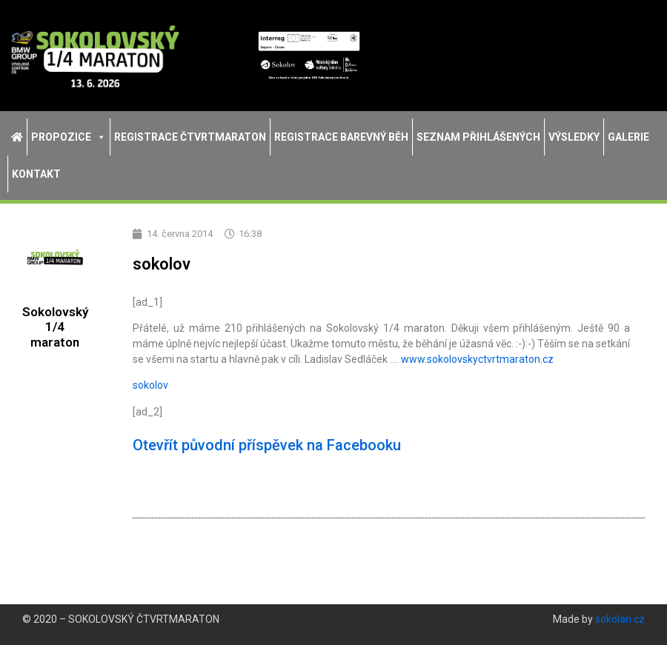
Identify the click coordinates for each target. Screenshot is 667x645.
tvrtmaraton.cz (477, 359)
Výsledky (574, 137)
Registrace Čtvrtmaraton (190, 137)
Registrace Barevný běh (341, 137)
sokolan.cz (620, 619)
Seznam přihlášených (478, 137)
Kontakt (36, 174)
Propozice (68, 137)
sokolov (150, 385)
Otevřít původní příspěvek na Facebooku (267, 445)
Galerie (628, 137)
